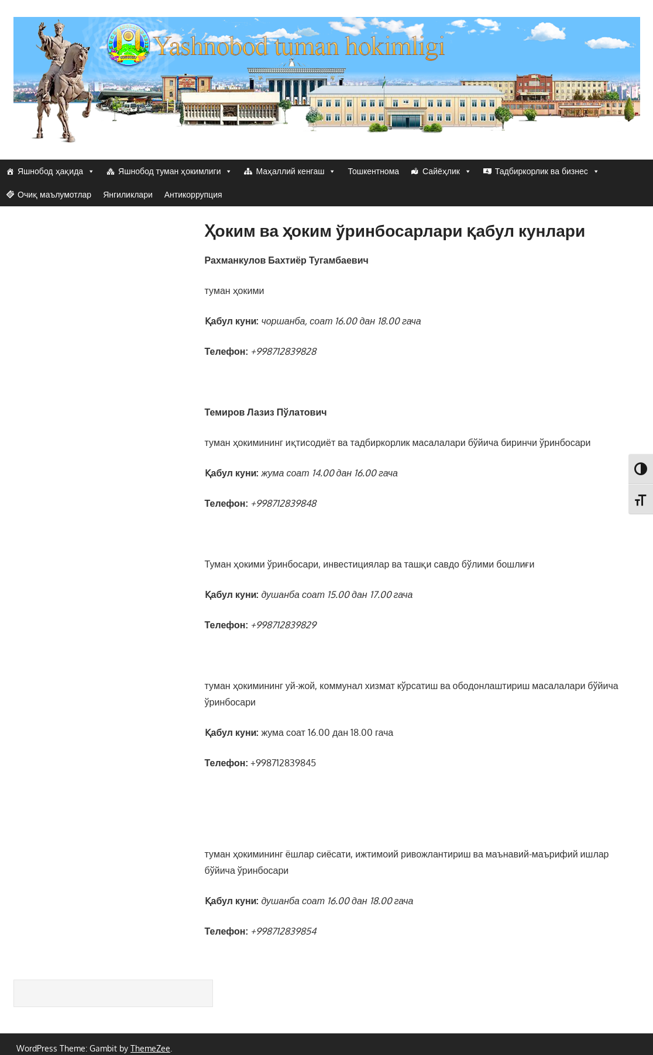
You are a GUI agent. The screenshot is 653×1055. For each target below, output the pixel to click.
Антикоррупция (193, 194)
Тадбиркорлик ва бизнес (547, 171)
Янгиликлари (128, 194)
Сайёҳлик (447, 171)
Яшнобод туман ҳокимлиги (175, 171)
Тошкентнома (373, 171)
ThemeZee (150, 1048)
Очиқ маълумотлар (54, 194)
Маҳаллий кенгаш (296, 171)
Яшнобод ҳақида (56, 171)
